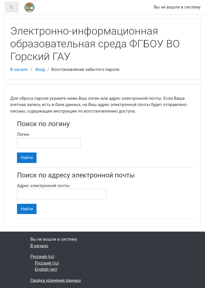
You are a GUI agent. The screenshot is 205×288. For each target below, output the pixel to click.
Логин (23, 134)
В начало (19, 69)
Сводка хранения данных (55, 280)
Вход (40, 69)
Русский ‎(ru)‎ (42, 256)
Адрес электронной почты (43, 185)
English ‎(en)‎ (46, 269)
